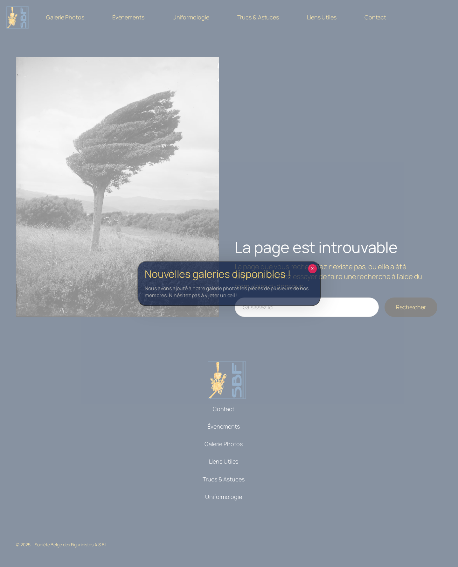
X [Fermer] (312, 268)
